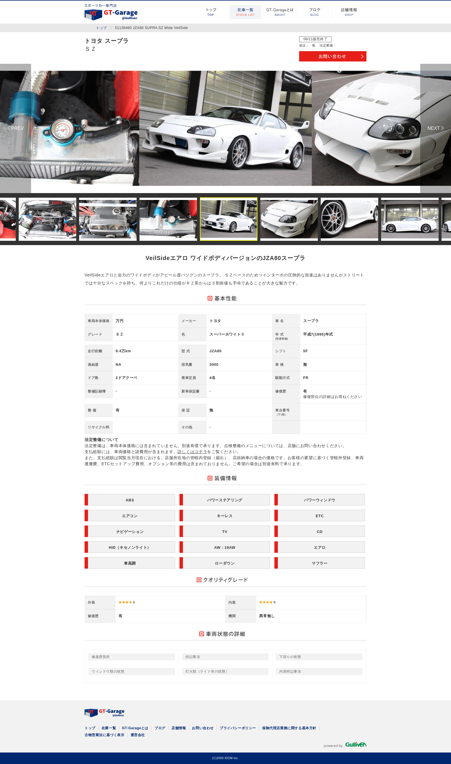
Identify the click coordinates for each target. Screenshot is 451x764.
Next (435, 128)
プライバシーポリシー (238, 728)
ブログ (314, 12)
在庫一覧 (245, 12)
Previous (15, 128)
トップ (211, 12)
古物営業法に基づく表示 (105, 735)
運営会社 (138, 735)
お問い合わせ (203, 728)
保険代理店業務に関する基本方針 (289, 728)
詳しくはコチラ (192, 451)
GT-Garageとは (280, 12)
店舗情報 (349, 12)
